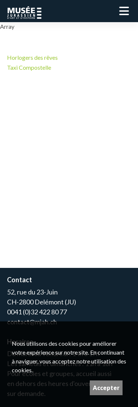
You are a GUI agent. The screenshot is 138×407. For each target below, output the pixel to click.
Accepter (106, 387)
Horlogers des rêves (32, 57)
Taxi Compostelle (29, 67)
